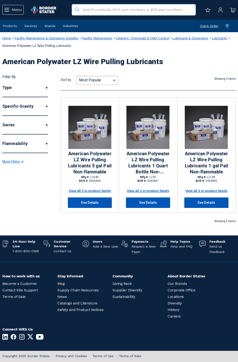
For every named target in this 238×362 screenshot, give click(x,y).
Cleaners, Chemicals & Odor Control (142, 38)
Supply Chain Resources (78, 290)
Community (122, 276)
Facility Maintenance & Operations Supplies (47, 38)
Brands (50, 26)
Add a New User (105, 246)
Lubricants (219, 38)
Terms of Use (103, 356)
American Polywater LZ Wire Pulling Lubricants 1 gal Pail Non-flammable (206, 163)
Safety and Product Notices (80, 309)
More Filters (12, 203)
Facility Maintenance (97, 38)
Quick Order (209, 26)
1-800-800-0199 (26, 251)
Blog (61, 283)
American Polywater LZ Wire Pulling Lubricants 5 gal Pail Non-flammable (89, 163)
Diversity (175, 303)
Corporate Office (181, 290)
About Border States (186, 276)
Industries (70, 26)
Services (30, 26)
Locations (176, 296)
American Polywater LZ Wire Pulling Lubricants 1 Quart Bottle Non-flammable (148, 163)
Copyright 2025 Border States (26, 356)
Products (10, 26)
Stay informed (70, 276)
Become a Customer (19, 283)
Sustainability (123, 296)
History (173, 309)
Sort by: (66, 80)
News (62, 296)
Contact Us (62, 251)
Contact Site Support (20, 290)
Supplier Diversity (127, 290)
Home (6, 38)
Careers (174, 316)
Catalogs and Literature (77, 303)
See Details (90, 202)
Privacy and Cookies (71, 356)
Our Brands (177, 283)
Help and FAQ (181, 246)
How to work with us (21, 276)
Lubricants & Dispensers (190, 38)
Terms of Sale (14, 296)
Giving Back (122, 283)
